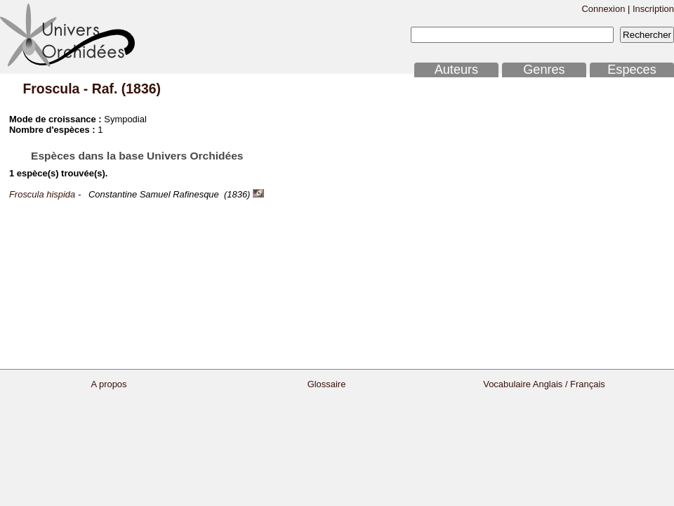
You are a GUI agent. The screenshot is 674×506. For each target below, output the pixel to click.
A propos (108, 384)
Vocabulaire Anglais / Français (544, 384)
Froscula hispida (42, 194)
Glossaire (327, 384)
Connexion (603, 9)
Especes (631, 70)
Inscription (653, 9)
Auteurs (456, 70)
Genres (543, 70)
